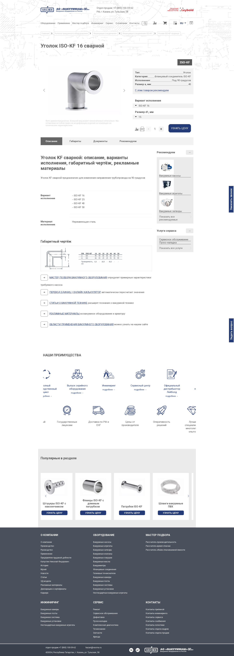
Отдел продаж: (105, 8)
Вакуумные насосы (102, 542)
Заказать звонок (231, 199)
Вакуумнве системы (50, 617)
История (44, 565)
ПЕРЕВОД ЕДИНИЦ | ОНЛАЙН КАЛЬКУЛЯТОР (75, 292)
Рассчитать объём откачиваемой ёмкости (165, 550)
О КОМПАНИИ (49, 535)
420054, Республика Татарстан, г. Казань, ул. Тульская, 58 (72, 652)
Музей (43, 569)
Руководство (47, 550)
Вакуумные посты (101, 581)
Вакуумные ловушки (102, 558)
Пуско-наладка (168, 242)
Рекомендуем (166, 152)
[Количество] (155, 129)
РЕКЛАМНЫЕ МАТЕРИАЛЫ (64, 313)
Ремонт (96, 609)
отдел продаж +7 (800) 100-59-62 (61, 647)
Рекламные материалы (51, 585)
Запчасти (97, 633)
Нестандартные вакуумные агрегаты (110, 593)
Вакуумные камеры (102, 577)
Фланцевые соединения (104, 569)
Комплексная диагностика (105, 625)
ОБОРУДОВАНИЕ (103, 535)
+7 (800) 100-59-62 (123, 8)
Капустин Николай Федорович (55, 561)
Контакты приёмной (155, 609)
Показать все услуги (170, 248)
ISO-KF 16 (144, 105)
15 (140, 117)
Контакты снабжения (156, 621)
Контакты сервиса (154, 617)
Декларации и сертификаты (53, 589)
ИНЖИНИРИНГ (50, 602)
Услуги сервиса (166, 230)
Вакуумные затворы (102, 550)
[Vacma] (65, 9)
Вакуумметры (99, 565)
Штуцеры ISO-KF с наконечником (58, 505)
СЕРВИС (98, 602)
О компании (46, 542)
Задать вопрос (231, 330)
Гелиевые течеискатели (104, 573)
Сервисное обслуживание (173, 239)
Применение (46, 554)
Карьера (44, 593)
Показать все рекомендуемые (168, 218)
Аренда (96, 637)
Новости (44, 573)
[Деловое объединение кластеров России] (150, 9)
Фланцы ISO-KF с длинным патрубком (97, 503)
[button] (188, 496)
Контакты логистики (155, 625)
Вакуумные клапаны (102, 554)
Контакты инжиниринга (156, 613)
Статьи (44, 577)
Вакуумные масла (101, 561)
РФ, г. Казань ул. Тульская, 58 (112, 11)
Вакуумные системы (102, 585)
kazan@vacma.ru (94, 647)
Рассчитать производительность (161, 542)
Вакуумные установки (103, 589)
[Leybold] (180, 9)
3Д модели (46, 581)
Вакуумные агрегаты (102, 546)
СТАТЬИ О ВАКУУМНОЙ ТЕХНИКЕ (68, 302)
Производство (47, 546)
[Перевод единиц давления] (175, 23)
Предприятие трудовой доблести (56, 558)
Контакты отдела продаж (157, 633)
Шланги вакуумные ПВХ (175, 505)
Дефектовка (98, 617)
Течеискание (99, 629)
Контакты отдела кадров (157, 629)
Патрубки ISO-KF (136, 506)
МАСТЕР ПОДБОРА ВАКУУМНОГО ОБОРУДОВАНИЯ (78, 277)
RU (181, 23)
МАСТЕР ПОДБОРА (158, 535)
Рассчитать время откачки (158, 546)
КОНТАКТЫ (153, 602)
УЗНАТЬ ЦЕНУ (59, 513)
